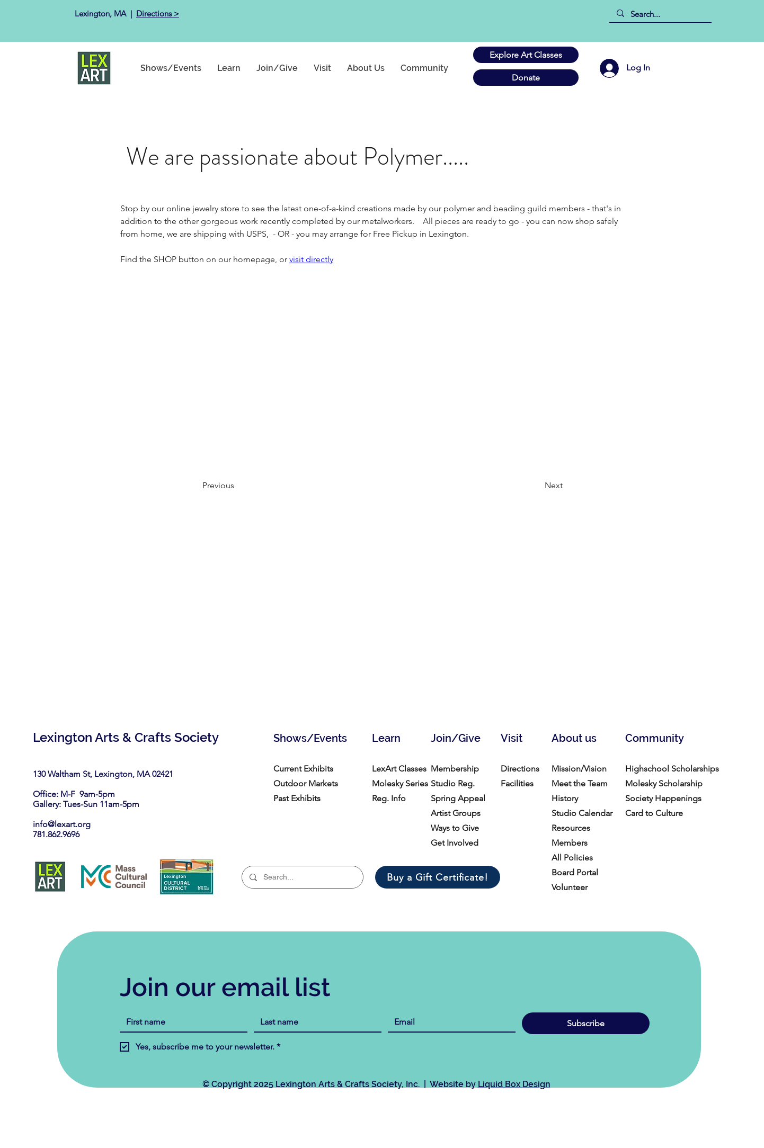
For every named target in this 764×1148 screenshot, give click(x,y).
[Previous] (237, 485)
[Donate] (526, 77)
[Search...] (659, 14)
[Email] (448, 1022)
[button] (424, 68)
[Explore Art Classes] (526, 55)
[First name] (180, 1022)
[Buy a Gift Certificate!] (437, 877)
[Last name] (314, 1022)
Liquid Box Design (514, 1084)
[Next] (536, 485)
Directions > (157, 13)
